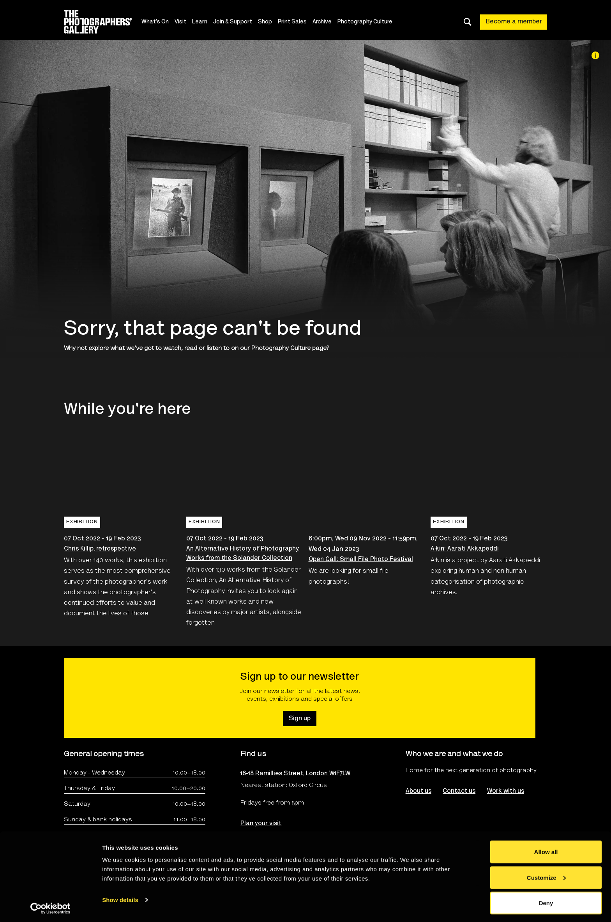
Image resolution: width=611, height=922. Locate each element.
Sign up (300, 719)
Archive (326, 22)
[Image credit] (595, 55)
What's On (159, 22)
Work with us (505, 791)
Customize (546, 875)
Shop (269, 22)
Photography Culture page (289, 348)
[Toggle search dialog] (467, 21)
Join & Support (236, 22)
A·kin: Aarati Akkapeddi (465, 549)
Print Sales (296, 22)
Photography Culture (368, 22)
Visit (184, 22)
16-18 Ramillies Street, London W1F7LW (295, 774)
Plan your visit (260, 824)
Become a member (514, 22)
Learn (203, 22)
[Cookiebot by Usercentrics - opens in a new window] (50, 907)
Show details (120, 898)
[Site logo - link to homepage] (104, 22)
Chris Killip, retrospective (100, 549)
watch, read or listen (192, 348)
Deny (546, 901)
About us (418, 791)
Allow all (546, 850)
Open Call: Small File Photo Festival (361, 559)
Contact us (459, 791)
